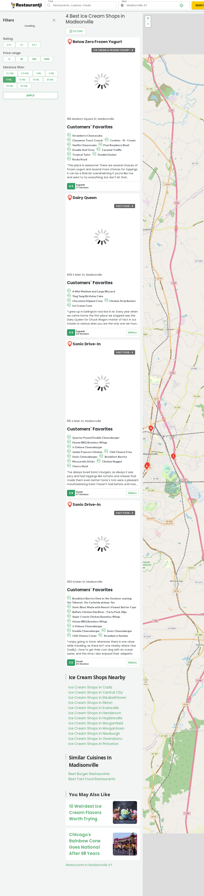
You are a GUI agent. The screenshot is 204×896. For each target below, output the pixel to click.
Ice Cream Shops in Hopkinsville (95, 718)
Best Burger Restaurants (89, 773)
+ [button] (148, 18)
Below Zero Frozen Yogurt (97, 42)
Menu (132, 332)
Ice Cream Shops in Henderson (95, 713)
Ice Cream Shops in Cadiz (90, 687)
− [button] (148, 24)
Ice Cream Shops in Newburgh (94, 733)
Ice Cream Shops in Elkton (90, 702)
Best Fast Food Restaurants (92, 779)
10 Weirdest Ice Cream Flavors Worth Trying (85, 812)
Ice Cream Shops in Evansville (94, 707)
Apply (30, 95)
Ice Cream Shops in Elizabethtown (97, 697)
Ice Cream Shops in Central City (96, 692)
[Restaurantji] (26, 5)
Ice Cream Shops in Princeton (94, 743)
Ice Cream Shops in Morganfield (96, 723)
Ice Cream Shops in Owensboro (95, 738)
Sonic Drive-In (87, 344)
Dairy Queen (85, 198)
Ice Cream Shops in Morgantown (96, 728)
